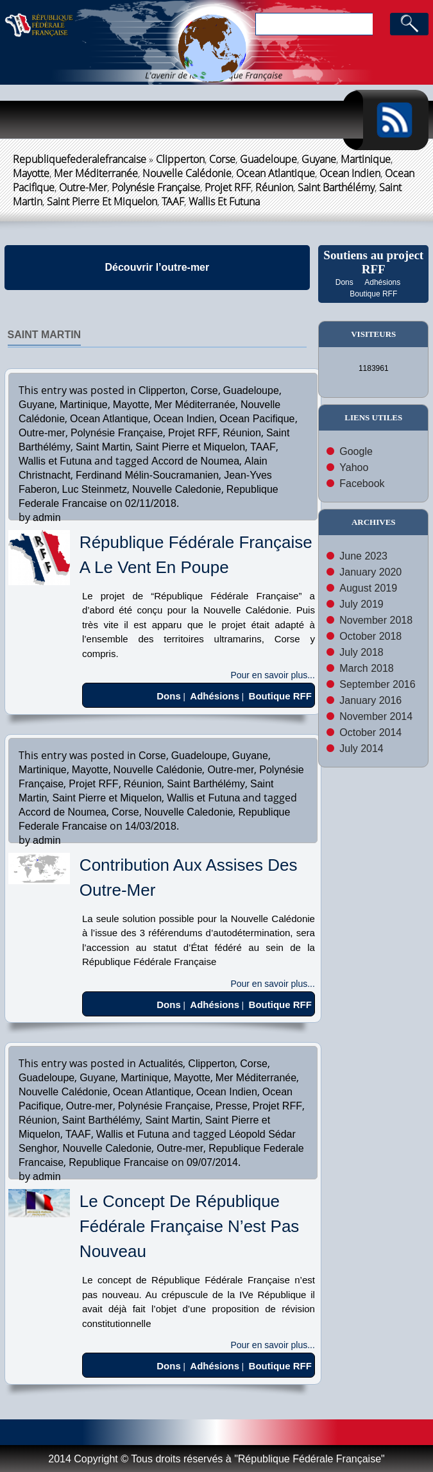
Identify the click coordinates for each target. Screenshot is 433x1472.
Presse (232, 1105)
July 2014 (361, 748)
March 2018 (366, 668)
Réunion (274, 187)
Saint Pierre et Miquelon (102, 201)
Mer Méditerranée (96, 173)
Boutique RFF (373, 293)
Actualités (161, 1063)
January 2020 (370, 572)
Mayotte (31, 173)
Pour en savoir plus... (272, 675)
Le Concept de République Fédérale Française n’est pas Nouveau (189, 1226)
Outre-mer (83, 187)
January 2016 (370, 700)
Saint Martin (44, 334)
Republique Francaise (119, 1162)
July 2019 (361, 604)
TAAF (173, 201)
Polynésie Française (156, 187)
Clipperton (180, 159)
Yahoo (353, 467)
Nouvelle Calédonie (187, 173)
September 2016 (377, 684)
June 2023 (363, 556)
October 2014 (370, 732)
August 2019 (368, 588)
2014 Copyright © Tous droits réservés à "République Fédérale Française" (216, 1458)
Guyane (318, 159)
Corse (222, 159)
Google (356, 451)
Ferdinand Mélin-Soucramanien (147, 475)
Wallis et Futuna (224, 201)
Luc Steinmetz (94, 489)
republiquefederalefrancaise (79, 159)
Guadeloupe (268, 159)
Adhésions (382, 282)
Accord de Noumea (195, 461)
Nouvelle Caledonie (176, 489)
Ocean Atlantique (275, 173)
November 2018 (375, 620)
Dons (344, 282)
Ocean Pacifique (256, 418)
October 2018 (370, 636)
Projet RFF (228, 187)
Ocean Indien (349, 173)
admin (47, 517)
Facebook (361, 483)
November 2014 (375, 716)
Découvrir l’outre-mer (157, 267)
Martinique (366, 159)
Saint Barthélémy (336, 187)
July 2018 (361, 652)
